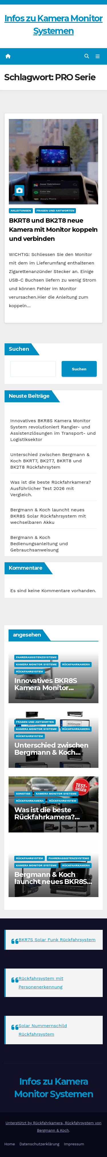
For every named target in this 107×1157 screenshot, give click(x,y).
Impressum (74, 1144)
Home (9, 1144)
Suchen (19, 349)
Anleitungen (21, 210)
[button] (86, 56)
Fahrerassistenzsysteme (36, 657)
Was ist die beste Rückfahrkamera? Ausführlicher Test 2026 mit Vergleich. (50, 488)
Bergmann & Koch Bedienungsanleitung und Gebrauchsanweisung (39, 544)
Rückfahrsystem (29, 671)
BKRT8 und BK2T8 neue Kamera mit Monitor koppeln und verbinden (53, 230)
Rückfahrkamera (76, 664)
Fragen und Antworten (55, 210)
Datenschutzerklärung (39, 1144)
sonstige (23, 793)
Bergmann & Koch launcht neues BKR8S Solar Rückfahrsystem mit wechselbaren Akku (48, 516)
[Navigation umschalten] (98, 56)
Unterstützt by (19, 1123)
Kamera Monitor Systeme (36, 664)
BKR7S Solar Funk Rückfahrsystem (57, 939)
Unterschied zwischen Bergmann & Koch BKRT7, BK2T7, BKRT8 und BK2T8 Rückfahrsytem (50, 461)
